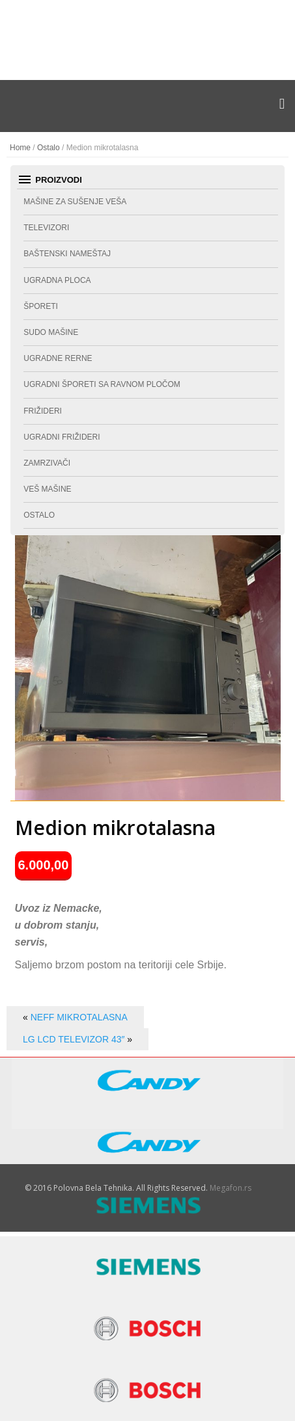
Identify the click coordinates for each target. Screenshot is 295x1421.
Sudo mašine (50, 332)
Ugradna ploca (57, 280)
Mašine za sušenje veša (74, 201)
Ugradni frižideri (61, 437)
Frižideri (42, 411)
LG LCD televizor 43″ (73, 1039)
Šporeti (40, 306)
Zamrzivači (46, 463)
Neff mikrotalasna (79, 1017)
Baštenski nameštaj (67, 253)
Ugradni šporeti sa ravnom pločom (101, 384)
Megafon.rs (230, 1187)
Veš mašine (47, 489)
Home (20, 147)
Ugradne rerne (57, 358)
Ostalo (48, 147)
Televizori (46, 227)
